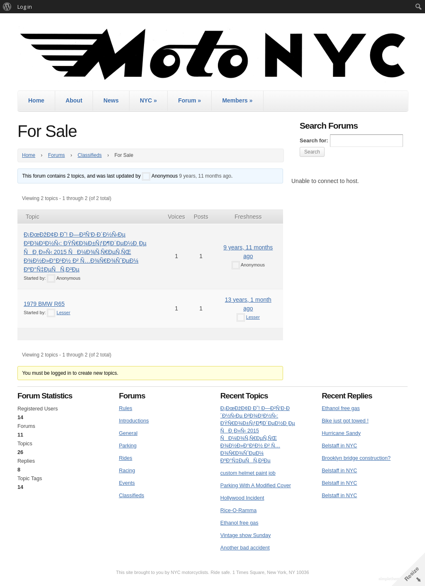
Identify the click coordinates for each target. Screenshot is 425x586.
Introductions (134, 421)
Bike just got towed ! (345, 421)
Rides (125, 458)
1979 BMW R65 (44, 303)
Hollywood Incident (242, 498)
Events (127, 483)
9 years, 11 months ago (205, 176)
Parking (128, 446)
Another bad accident (245, 548)
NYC (148, 100)
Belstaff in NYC (339, 446)
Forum (189, 100)
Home (36, 100)
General (128, 433)
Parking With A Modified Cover (255, 485)
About (74, 100)
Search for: (314, 140)
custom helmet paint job (248, 473)
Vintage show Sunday (245, 535)
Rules (125, 408)
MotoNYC (212, 54)
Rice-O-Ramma (238, 510)
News (111, 100)
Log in (24, 6)
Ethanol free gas (239, 523)
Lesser (63, 312)
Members (237, 100)
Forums (56, 155)
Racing (127, 471)
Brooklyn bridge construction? (356, 458)
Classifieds (90, 155)
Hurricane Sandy (341, 433)
